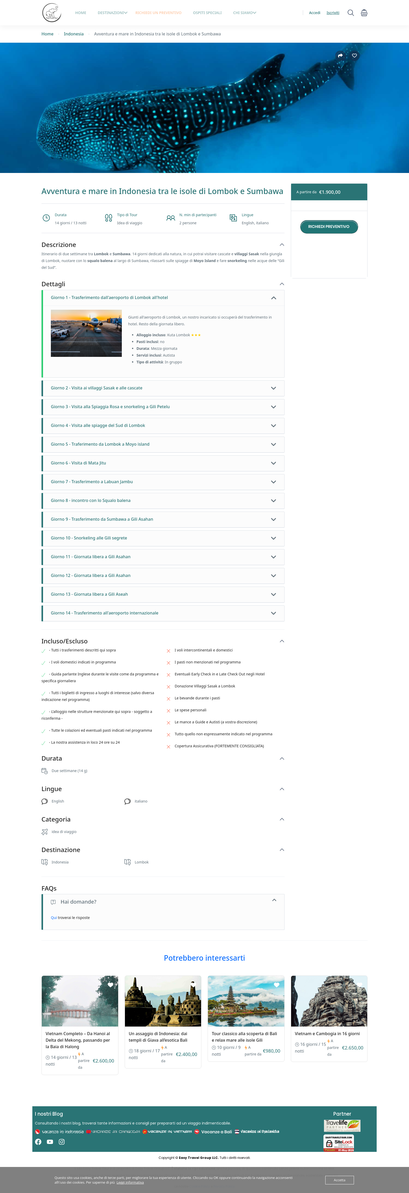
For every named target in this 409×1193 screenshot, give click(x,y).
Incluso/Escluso (64, 641)
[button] (364, 12)
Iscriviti (333, 12)
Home (47, 34)
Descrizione (58, 244)
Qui (54, 917)
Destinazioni (113, 12)
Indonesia (74, 34)
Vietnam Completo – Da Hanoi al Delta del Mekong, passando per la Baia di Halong (78, 1040)
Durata (51, 758)
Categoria (56, 819)
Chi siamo (245, 12)
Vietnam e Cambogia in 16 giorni (327, 1033)
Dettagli (53, 284)
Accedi (314, 12)
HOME (80, 12)
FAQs (49, 888)
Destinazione (60, 850)
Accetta (339, 1180)
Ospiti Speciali (207, 12)
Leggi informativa (130, 1182)
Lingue (51, 789)
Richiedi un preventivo (158, 12)
